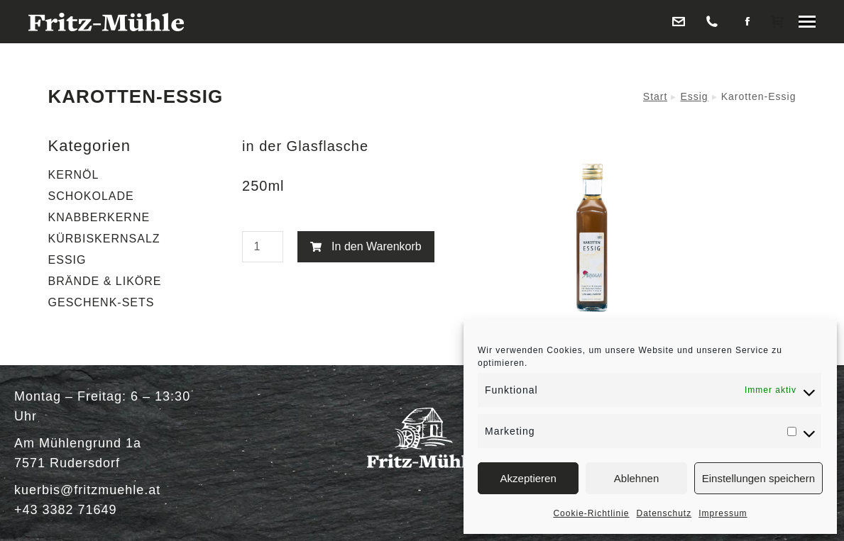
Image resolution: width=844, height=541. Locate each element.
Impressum (722, 513)
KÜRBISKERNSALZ (104, 239)
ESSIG (67, 260)
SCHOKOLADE (91, 196)
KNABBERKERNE (99, 217)
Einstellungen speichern (758, 478)
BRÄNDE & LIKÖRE (105, 281)
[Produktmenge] (262, 246)
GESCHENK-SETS (101, 302)
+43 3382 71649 (65, 510)
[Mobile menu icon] (807, 22)
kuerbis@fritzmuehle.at (87, 490)
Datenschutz (664, 513)
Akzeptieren (528, 478)
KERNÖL (73, 175)
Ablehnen (636, 478)
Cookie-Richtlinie (591, 513)
